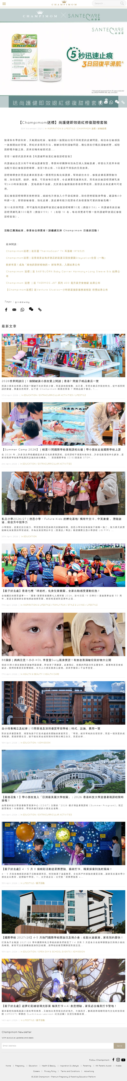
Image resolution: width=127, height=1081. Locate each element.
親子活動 (40, 883)
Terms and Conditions (70, 1071)
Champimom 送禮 (86, 128)
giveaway (22, 302)
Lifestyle (80, 395)
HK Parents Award (103, 1066)
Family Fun (59, 605)
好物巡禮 (102, 128)
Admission (44, 743)
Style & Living (76, 605)
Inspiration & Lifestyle (61, 128)
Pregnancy (19, 1066)
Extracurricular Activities (56, 395)
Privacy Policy (50, 1071)
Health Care (52, 674)
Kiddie (118, 1066)
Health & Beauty (32, 674)
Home (8, 1066)
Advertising (89, 1071)
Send (119, 1046)
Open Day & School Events (54, 951)
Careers (36, 1071)
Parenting (87, 1066)
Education (30, 395)
